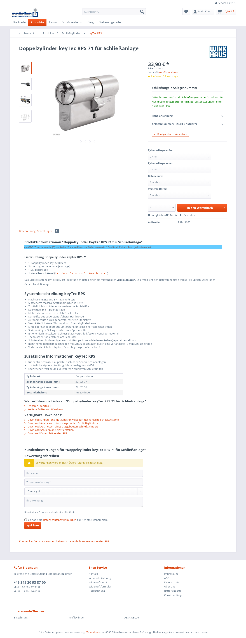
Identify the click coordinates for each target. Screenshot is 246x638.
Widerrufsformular (100, 586)
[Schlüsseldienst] (72, 22)
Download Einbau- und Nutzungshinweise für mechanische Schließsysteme (71, 419)
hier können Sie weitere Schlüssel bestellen (81, 273)
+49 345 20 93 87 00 (30, 582)
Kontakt (93, 573)
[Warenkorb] (226, 11)
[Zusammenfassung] (83, 482)
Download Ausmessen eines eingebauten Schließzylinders (61, 423)
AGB (166, 578)
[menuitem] (114, 13)
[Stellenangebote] (109, 22)
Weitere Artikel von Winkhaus (43, 409)
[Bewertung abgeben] (83, 491)
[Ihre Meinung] (83, 502)
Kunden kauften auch (32, 541)
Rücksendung (97, 590)
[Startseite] (19, 22)
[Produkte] (37, 22)
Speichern (33, 525)
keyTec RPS (102, 541)
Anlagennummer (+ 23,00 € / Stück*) (187, 124)
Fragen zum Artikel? (37, 406)
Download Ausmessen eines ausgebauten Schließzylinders (61, 426)
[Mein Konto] (203, 11)
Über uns (169, 586)
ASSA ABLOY (131, 617)
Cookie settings (173, 595)
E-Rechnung (21, 617)
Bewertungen (47, 231)
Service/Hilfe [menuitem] (224, 3)
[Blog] (90, 22)
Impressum (171, 573)
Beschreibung (27, 231)
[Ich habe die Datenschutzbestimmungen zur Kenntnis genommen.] (25, 519)
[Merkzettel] (186, 11)
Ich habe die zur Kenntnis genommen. (67, 520)
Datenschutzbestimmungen (59, 520)
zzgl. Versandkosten (169, 71)
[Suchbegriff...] (114, 11)
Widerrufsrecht (98, 582)
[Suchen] (142, 11)
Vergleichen (157, 215)
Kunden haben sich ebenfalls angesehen (70, 541)
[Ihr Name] (83, 473)
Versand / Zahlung (100, 578)
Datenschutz (171, 582)
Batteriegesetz (172, 590)
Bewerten (187, 215)
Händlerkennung (187, 116)
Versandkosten (93, 632)
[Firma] (52, 22)
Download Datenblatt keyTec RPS (45, 433)
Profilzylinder (77, 617)
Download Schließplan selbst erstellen (49, 430)
